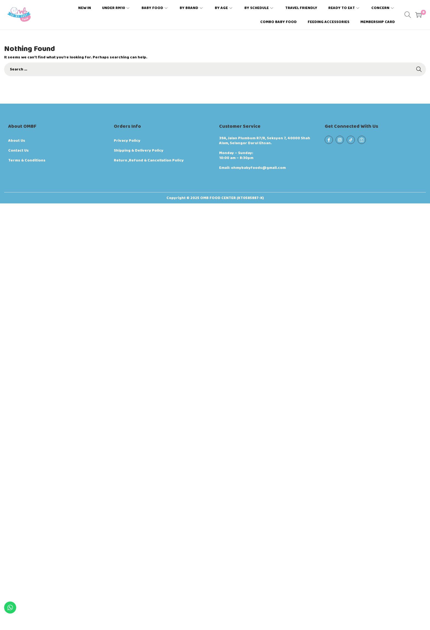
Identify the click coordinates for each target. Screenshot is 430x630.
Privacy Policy (127, 140)
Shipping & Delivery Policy (138, 150)
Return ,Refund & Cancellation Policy (149, 160)
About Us (16, 140)
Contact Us (18, 150)
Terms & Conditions (27, 160)
